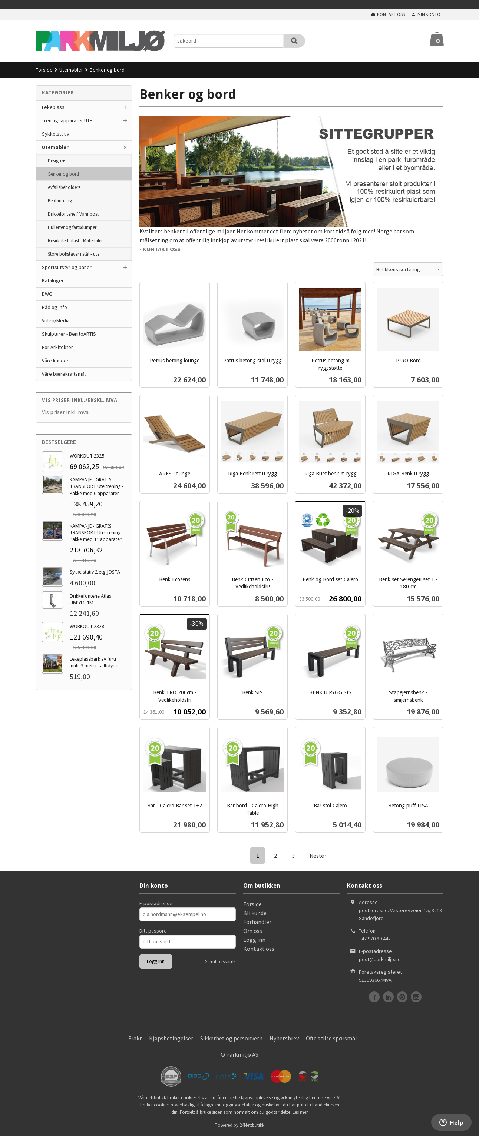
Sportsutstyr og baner (67, 267)
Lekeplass (53, 107)
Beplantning (60, 200)
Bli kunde (255, 912)
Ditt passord (153, 930)
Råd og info (54, 307)
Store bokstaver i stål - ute (73, 254)
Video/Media (56, 320)
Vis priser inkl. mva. (66, 412)
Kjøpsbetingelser (171, 1038)
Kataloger (53, 280)
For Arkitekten (58, 347)
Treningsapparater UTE (67, 120)
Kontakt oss (258, 948)
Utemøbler (55, 147)
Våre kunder (55, 360)
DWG (47, 293)
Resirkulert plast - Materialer (75, 241)
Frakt (135, 1038)
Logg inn (254, 939)
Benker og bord (63, 174)
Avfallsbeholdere (64, 187)
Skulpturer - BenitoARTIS (69, 333)
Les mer (300, 1112)
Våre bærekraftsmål (64, 374)
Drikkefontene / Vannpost (73, 214)
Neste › (318, 855)
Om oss (252, 930)
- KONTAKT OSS (160, 249)
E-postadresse (155, 903)
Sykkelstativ (55, 133)
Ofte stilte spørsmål (331, 1038)
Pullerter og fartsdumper (72, 227)
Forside (44, 69)
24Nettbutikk (252, 1125)
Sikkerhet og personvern (231, 1038)
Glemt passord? (220, 961)
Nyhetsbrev (284, 1038)
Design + (56, 160)
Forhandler (257, 921)
